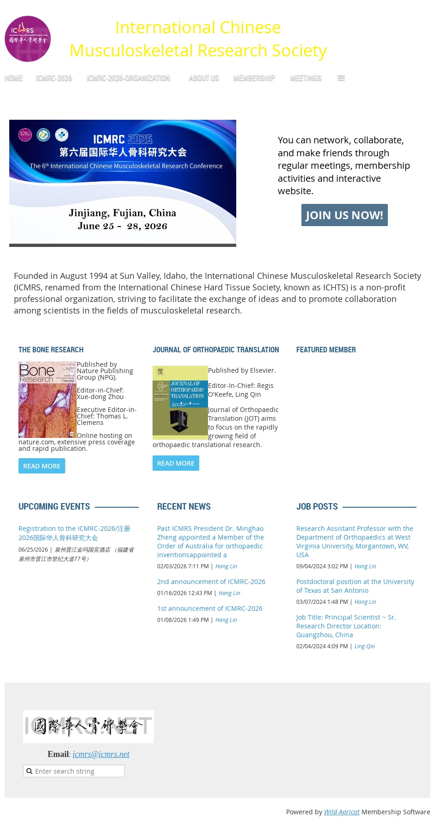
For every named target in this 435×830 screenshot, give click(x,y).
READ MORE (42, 465)
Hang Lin (226, 566)
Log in (421, 13)
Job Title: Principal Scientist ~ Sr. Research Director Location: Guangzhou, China (346, 626)
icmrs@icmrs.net (101, 754)
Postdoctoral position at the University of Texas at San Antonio (355, 586)
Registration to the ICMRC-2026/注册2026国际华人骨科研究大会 (74, 533)
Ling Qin (365, 646)
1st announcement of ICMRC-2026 (210, 608)
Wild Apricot (342, 811)
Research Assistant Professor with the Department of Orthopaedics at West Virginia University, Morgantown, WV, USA (354, 541)
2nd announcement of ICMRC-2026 (211, 581)
